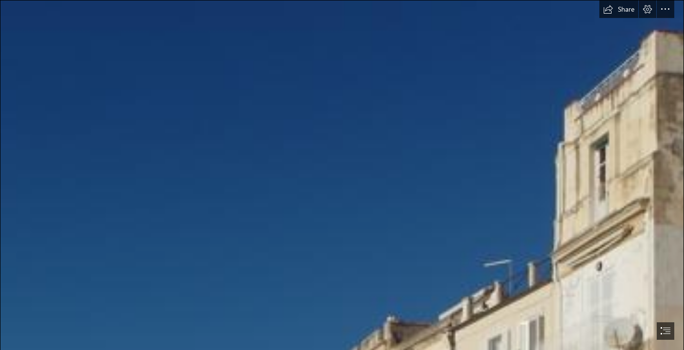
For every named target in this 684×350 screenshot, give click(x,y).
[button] (618, 9)
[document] (342, 175)
